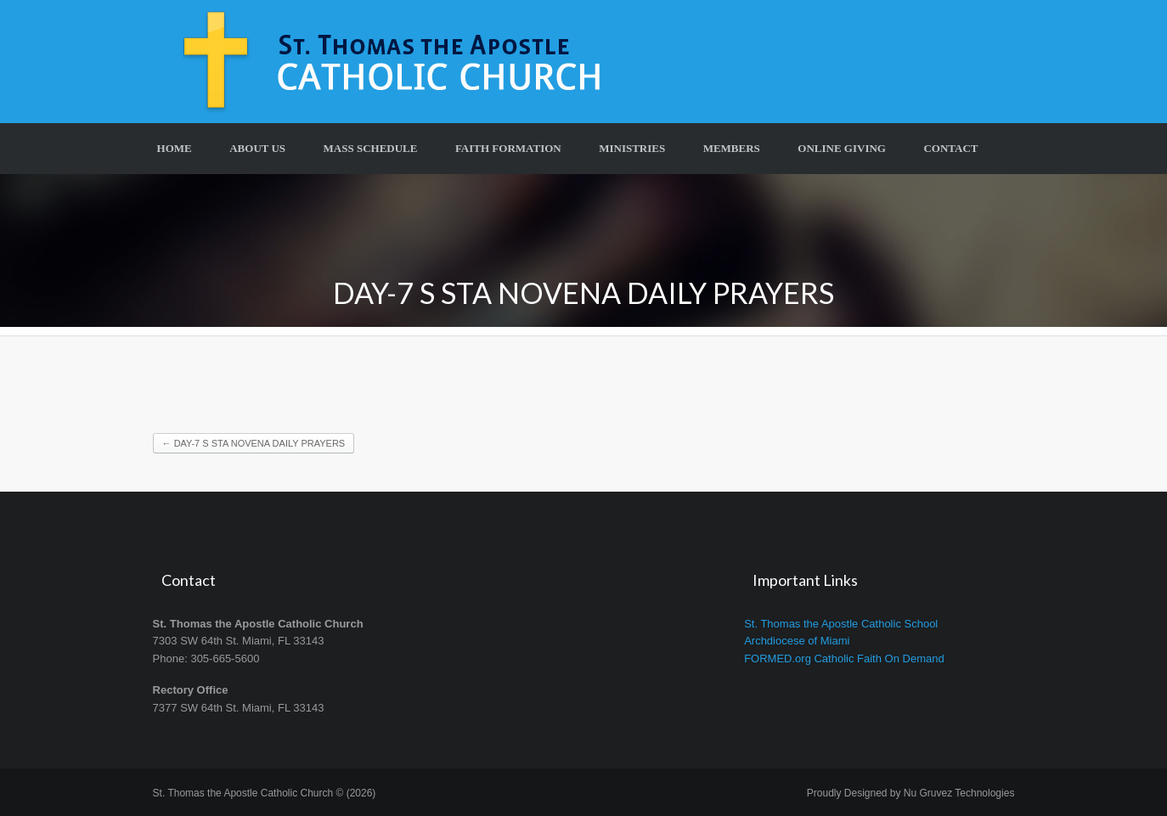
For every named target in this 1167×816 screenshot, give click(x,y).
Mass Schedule (371, 148)
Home (174, 148)
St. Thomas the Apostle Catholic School (841, 623)
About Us (257, 148)
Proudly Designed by (911, 793)
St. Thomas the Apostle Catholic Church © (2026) (264, 793)
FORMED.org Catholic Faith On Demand (844, 658)
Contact (950, 148)
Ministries (632, 148)
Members (731, 148)
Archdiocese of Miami (796, 640)
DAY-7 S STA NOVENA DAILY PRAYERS (254, 443)
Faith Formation (508, 148)
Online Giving (842, 148)
